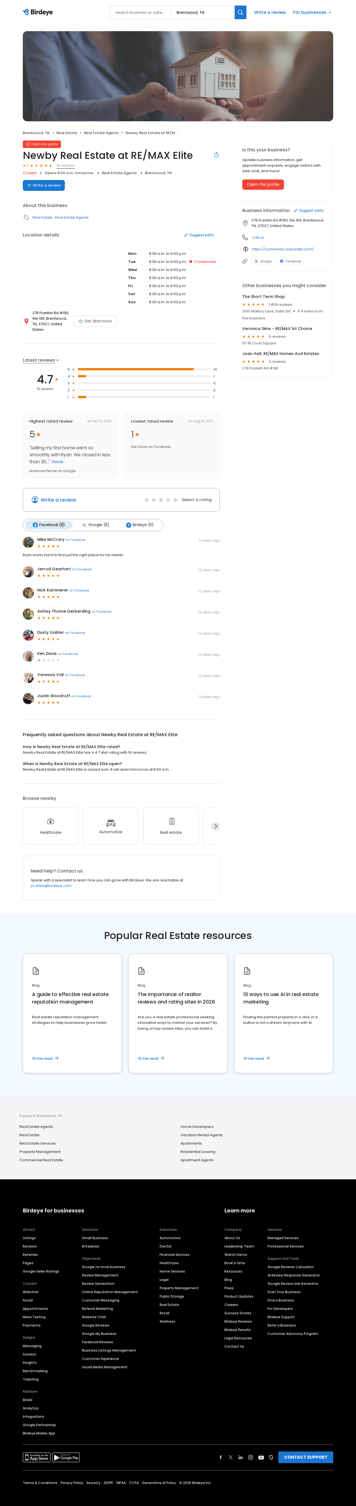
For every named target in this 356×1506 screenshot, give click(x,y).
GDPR (108, 1476)
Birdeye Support (281, 1310)
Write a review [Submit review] (43, 185)
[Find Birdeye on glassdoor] (271, 1451)
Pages (28, 1256)
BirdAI (27, 1393)
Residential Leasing (198, 1145)
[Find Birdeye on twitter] (231, 1451)
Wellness (167, 1315)
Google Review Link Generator (293, 1277)
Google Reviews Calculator (291, 1260)
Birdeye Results (237, 1323)
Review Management (100, 1269)
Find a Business (281, 1294)
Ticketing (31, 1373)
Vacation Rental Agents (202, 1129)
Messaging (32, 1339)
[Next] (215, 820)
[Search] (240, 12)
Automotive (170, 1231)
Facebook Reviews (97, 1336)
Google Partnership (39, 1418)
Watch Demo (235, 1248)
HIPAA (121, 1476)
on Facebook (76, 533)
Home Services (172, 1265)
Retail (164, 1307)
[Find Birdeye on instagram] (250, 1451)
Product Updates (238, 1290)
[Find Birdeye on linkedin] (240, 1451)
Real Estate (66, 132)
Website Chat (94, 1310)
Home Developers (197, 1120)
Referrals (30, 1248)
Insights (30, 1356)
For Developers (280, 1302)
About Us (232, 1231)
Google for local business (103, 1260)
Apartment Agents (197, 1154)
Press (229, 1282)
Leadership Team (239, 1240)
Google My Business (99, 1327)
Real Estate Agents (101, 132)
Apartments (191, 1137)
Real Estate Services (37, 1137)
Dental (165, 1240)
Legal (164, 1273)
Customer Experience (100, 1352)
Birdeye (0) (138, 519)
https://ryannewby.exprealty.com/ (283, 249)
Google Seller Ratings (41, 1265)
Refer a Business (282, 1319)
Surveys (29, 1348)
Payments (32, 1319)
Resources (233, 1265)
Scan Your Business (284, 1285)
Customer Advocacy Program (293, 1327)
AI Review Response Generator (294, 1269)
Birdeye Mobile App (39, 1427)
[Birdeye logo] (39, 12)
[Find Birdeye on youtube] (261, 1451)
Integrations (33, 1410)
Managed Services (283, 1231)
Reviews (30, 1240)
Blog (228, 1273)
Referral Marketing (97, 1302)
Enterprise (90, 1240)
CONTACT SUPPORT (305, 1451)
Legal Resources (238, 1332)
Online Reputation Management (110, 1285)
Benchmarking (35, 1364)
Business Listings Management (109, 1344)
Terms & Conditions (40, 1476)
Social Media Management (105, 1361)
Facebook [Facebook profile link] (290, 261)
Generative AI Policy (159, 1476)
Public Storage (172, 1290)
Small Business (95, 1231)
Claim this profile (263, 184)
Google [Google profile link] (262, 261)
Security (93, 1476)
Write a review (270, 12)
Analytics (31, 1402)
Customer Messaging (100, 1294)
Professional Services (286, 1240)
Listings (29, 1231)
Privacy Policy (72, 1476)
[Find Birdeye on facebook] (221, 1451)
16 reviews (65, 165)
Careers (231, 1298)
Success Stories (237, 1307)
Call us (258, 237)
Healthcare (169, 1256)
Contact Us (234, 1340)
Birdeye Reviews (238, 1315)
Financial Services (175, 1248)
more (56, 456)
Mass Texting (34, 1310)
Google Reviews (95, 1319)
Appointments (35, 1302)
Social (28, 1294)
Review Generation (98, 1277)
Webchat (31, 1285)
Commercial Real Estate (41, 1154)
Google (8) (94, 519)
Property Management (40, 1145)
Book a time (234, 1256)
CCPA (134, 1476)
